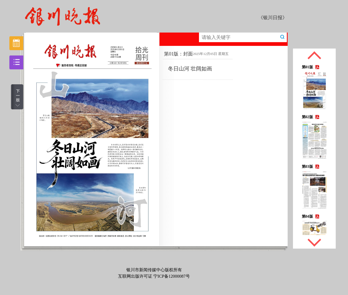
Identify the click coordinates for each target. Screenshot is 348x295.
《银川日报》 (272, 17)
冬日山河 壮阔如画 (190, 68)
